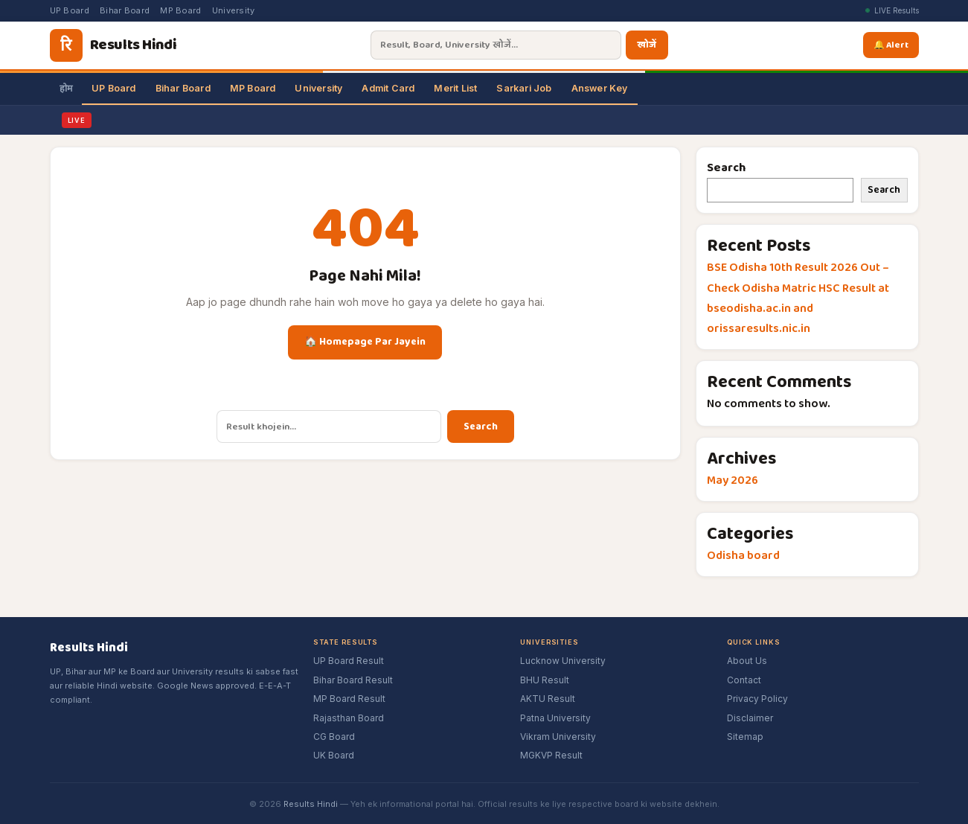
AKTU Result (547, 698)
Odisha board (743, 555)
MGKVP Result (551, 755)
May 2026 (732, 480)
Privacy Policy (757, 698)
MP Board (180, 10)
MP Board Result (349, 698)
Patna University (555, 718)
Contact (744, 680)
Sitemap (745, 736)
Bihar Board (125, 10)
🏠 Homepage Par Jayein (365, 341)
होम (66, 88)
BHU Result (544, 680)
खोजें (647, 45)
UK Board (333, 755)
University (233, 10)
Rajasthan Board (348, 718)
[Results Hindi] (113, 45)
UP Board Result (348, 660)
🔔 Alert (894, 44)
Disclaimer (750, 718)
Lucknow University (563, 660)
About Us (747, 660)
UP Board (69, 10)
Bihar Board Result (353, 680)
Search (481, 426)
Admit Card (388, 88)
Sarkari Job (523, 88)
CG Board (334, 736)
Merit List (455, 88)
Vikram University (558, 736)
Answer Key (599, 88)
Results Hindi (310, 804)
